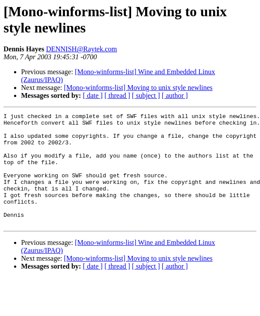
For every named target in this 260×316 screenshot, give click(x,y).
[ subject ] (146, 95)
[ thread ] (117, 95)
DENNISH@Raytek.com (81, 49)
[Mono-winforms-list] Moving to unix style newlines (138, 87)
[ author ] (175, 95)
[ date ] (93, 95)
